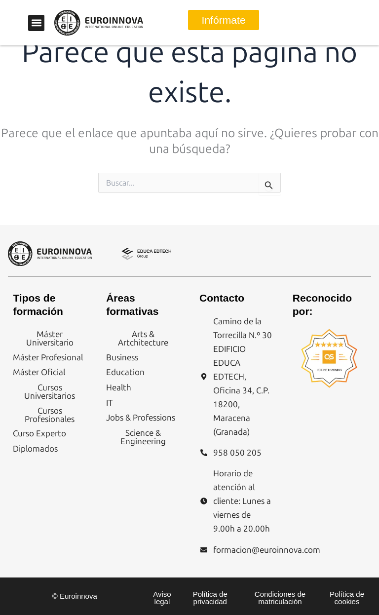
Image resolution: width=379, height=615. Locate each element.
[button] (36, 23)
